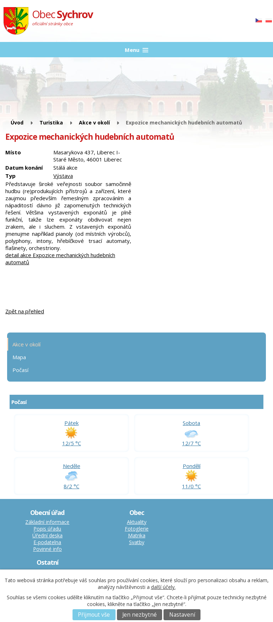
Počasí (20, 369)
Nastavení (182, 614)
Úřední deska (47, 535)
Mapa (19, 357)
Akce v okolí (94, 122)
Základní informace (47, 522)
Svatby (136, 542)
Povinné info (47, 549)
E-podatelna (47, 542)
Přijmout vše (94, 614)
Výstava (63, 175)
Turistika (51, 122)
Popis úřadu (47, 528)
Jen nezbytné (139, 614)
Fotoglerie (137, 528)
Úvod (17, 122)
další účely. (163, 587)
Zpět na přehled (24, 311)
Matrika (136, 535)
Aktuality (136, 522)
